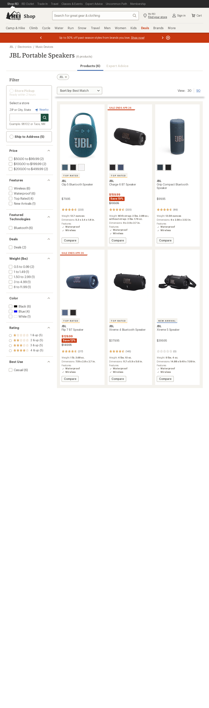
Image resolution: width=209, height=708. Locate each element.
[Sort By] (79, 90)
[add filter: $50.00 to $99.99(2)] (23, 159)
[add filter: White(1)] (17, 316)
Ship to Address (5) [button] (27, 137)
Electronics (24, 46)
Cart (196, 15)
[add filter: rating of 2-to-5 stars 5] (26, 345)
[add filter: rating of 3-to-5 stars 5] (26, 340)
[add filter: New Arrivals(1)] (20, 203)
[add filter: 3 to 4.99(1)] (17, 282)
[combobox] (95, 15)
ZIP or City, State (20, 109)
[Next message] (162, 37)
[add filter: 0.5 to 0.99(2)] (18, 266)
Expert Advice (117, 66)
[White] (81, 167)
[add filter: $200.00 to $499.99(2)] (25, 169)
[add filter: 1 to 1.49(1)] (16, 272)
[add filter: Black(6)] (17, 306)
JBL (11, 46)
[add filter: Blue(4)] (16, 311)
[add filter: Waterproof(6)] (19, 193)
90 (198, 90)
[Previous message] (41, 37)
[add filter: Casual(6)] (15, 370)
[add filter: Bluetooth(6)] (18, 228)
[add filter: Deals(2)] (14, 247)
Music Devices (44, 46)
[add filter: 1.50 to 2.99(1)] (19, 277)
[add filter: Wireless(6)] (17, 188)
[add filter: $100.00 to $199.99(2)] (25, 164)
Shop (29, 16)
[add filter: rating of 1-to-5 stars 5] (26, 350)
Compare (70, 241)
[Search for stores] (45, 117)
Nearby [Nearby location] (41, 110)
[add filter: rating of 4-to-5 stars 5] (26, 335)
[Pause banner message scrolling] (167, 37)
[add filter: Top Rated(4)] (18, 198)
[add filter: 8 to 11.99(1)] (17, 287)
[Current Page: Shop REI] (13, 4)
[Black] (73, 167)
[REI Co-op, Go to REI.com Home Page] (13, 15)
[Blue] (65, 167)
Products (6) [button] (90, 66)
